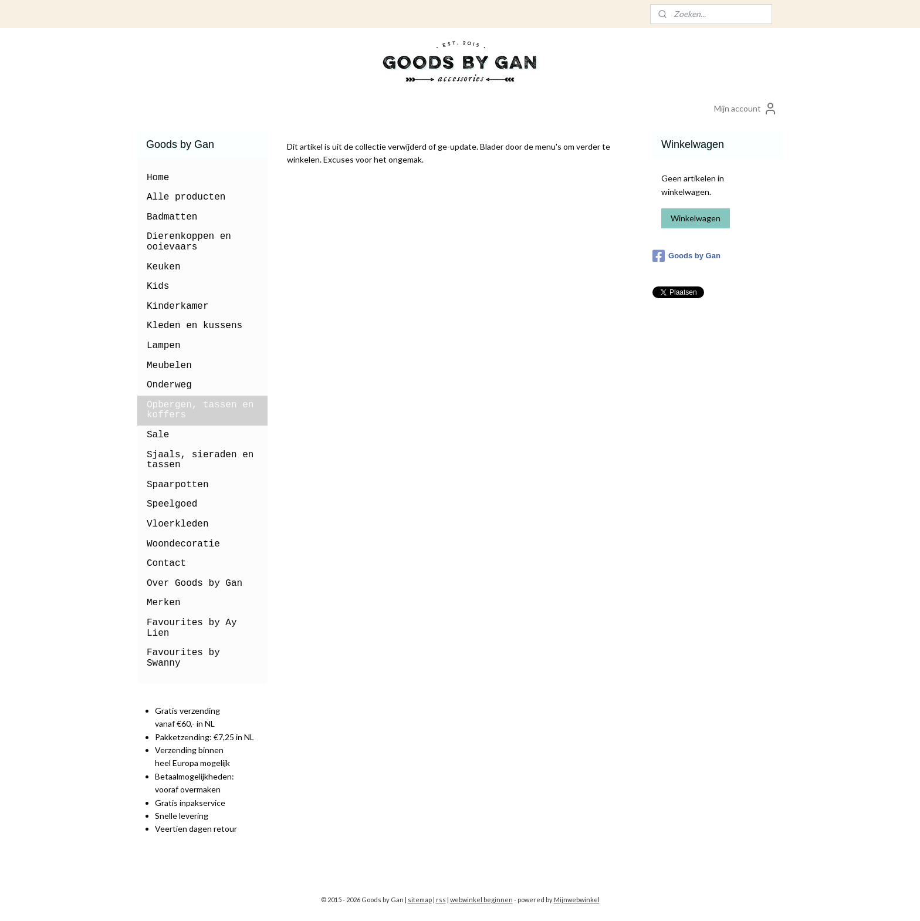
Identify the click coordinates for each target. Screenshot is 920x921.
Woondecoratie (183, 544)
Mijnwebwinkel (577, 899)
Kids (158, 286)
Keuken (164, 267)
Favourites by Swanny (183, 658)
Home (158, 178)
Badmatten (172, 217)
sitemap (420, 899)
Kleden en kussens (194, 326)
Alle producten (186, 197)
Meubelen (169, 365)
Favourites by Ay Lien (192, 628)
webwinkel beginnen (481, 899)
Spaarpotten (178, 485)
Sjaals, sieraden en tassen (200, 460)
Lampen (164, 345)
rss (441, 899)
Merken (164, 603)
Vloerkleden (178, 524)
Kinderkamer (178, 306)
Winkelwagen (696, 218)
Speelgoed (172, 504)
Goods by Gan (686, 256)
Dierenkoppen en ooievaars (189, 241)
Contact (166, 563)
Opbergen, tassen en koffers (200, 410)
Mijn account (745, 109)
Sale (158, 435)
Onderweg (169, 385)
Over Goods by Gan (194, 583)
